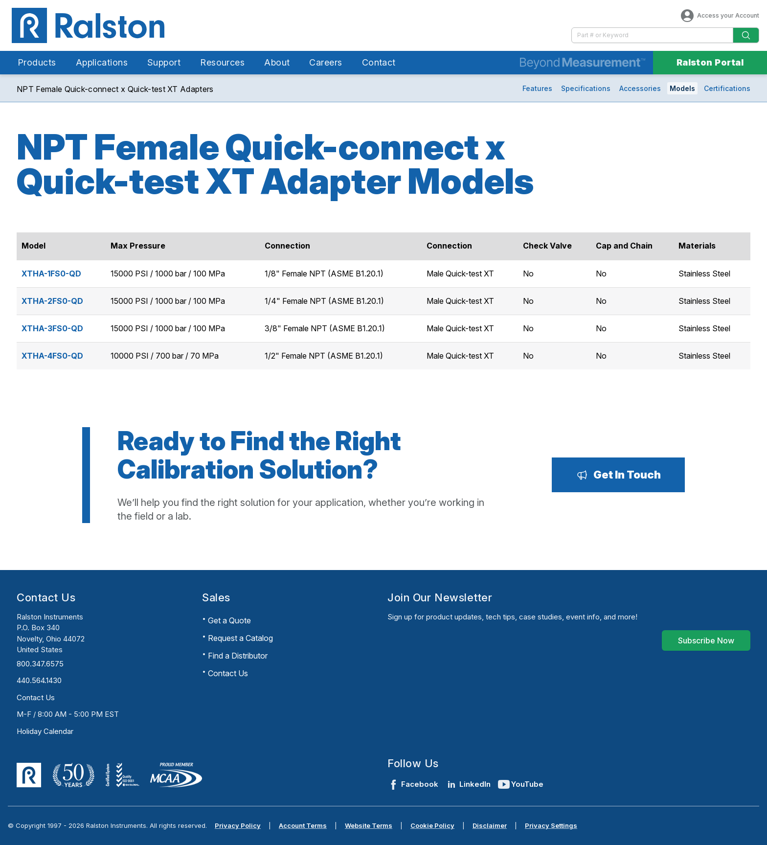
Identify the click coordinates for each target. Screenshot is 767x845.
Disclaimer (490, 825)
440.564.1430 (39, 680)
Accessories (640, 88)
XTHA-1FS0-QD (51, 273)
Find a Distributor (238, 656)
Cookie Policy (432, 825)
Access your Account (719, 15)
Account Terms (303, 825)
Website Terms (368, 825)
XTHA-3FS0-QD (52, 328)
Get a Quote (229, 620)
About (277, 62)
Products (37, 62)
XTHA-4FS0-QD (52, 356)
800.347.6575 (40, 663)
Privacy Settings (551, 825)
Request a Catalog (240, 638)
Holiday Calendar (45, 731)
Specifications (585, 88)
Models (682, 88)
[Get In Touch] (618, 474)
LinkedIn (468, 784)
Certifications (727, 88)
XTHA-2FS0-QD (52, 301)
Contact (379, 62)
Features (537, 88)
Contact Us (36, 697)
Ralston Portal (710, 62)
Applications (102, 62)
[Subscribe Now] (706, 640)
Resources (222, 62)
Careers (325, 62)
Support (163, 62)
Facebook (412, 784)
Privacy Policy (238, 825)
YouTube (521, 784)
